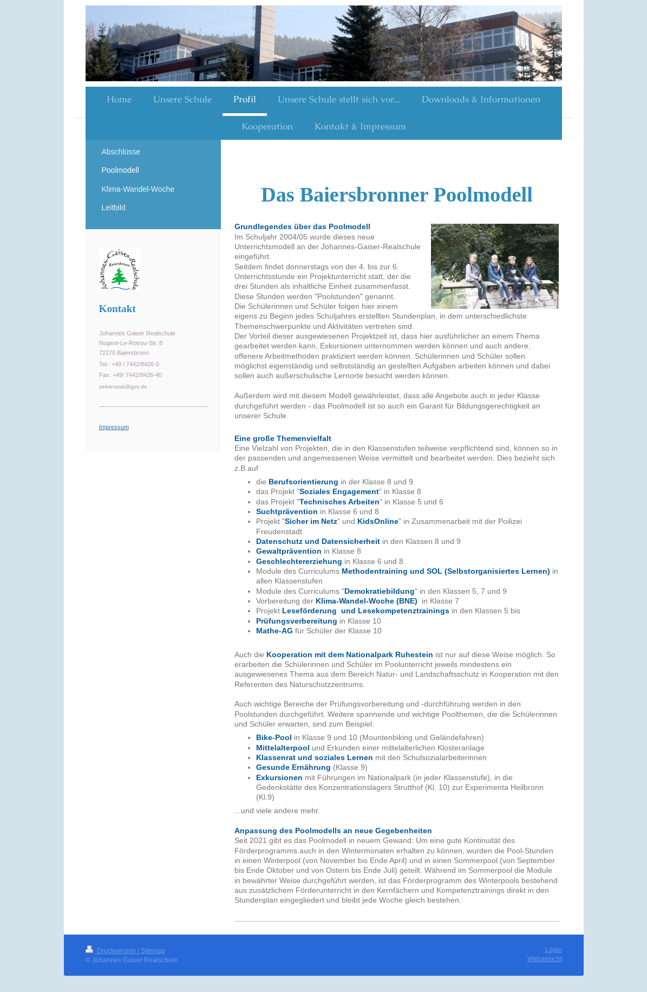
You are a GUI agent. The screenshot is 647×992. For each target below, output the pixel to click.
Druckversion (112, 950)
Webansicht (544, 959)
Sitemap (153, 950)
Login (553, 949)
